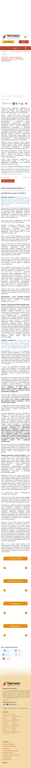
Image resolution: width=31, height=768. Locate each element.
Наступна (25, 177)
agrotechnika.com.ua (6, 725)
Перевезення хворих (16, 719)
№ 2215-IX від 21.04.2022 (14, 174)
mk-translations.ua (15, 724)
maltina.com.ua (14, 726)
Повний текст (6, 700)
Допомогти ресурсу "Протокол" (11, 755)
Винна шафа (14, 718)
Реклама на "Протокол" (9, 744)
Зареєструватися (8, 41)
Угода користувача (8, 752)
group (18, 651)
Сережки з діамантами (7, 713)
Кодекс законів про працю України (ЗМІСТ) (13, 96)
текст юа (4, 729)
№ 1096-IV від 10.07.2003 (14, 172)
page (6, 651)
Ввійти (23, 41)
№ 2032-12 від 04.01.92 (22, 168)
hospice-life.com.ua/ (15, 721)
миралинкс (5, 717)
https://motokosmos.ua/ (7, 720)
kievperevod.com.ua (6, 731)
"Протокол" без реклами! (9, 746)
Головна (5, 51)
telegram (6, 655)
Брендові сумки (15, 730)
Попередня (6, 177)
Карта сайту (6, 748)
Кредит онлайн (7, 757)
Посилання (14, 723)
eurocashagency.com (6, 732)
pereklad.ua (14, 714)
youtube (6, 659)
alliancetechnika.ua (6, 715)
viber (17, 655)
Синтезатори (5, 722)
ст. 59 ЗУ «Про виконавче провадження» (15, 271)
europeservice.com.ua (7, 727)
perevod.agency (5, 724)
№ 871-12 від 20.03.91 (7, 168)
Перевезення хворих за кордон (16, 732)
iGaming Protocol (7, 759)
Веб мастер (5, 719)
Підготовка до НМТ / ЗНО (16, 716)
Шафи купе (14, 728)
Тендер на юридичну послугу (10, 750)
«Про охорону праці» (16, 351)
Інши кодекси (5, 99)
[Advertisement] (15, 16)
